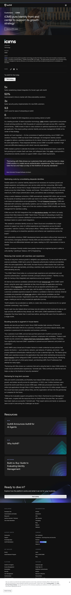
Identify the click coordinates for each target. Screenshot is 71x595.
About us (38, 544)
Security (6, 571)
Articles (37, 511)
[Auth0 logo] (34, 5)
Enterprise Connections (49, 201)
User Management (8, 573)
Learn (37, 552)
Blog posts (6, 516)
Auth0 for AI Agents (9, 564)
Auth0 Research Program (10, 554)
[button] (10, 79)
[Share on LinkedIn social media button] (13, 69)
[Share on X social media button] (17, 69)
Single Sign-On (39, 567)
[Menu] (66, 5)
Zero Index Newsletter (9, 520)
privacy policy (50, 583)
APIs (37, 516)
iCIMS (5, 58)
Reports (37, 525)
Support (6, 537)
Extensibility (7, 569)
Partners (37, 539)
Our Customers (39, 535)
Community (7, 535)
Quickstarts (38, 513)
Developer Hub (7, 511)
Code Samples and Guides (10, 513)
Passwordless (39, 576)
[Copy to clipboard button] (10, 69)
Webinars (38, 527)
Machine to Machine (40, 573)
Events (6, 552)
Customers (8, 13)
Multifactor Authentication (42, 569)
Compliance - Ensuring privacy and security (46, 537)
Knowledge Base (8, 539)
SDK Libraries (39, 518)
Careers (41, 542)
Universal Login (39, 564)
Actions (37, 571)
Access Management (9, 567)
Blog (37, 522)
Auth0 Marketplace (8, 542)
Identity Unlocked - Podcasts (11, 518)
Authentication (7, 576)
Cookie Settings (7, 590)
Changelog (38, 520)
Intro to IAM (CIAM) (40, 554)
